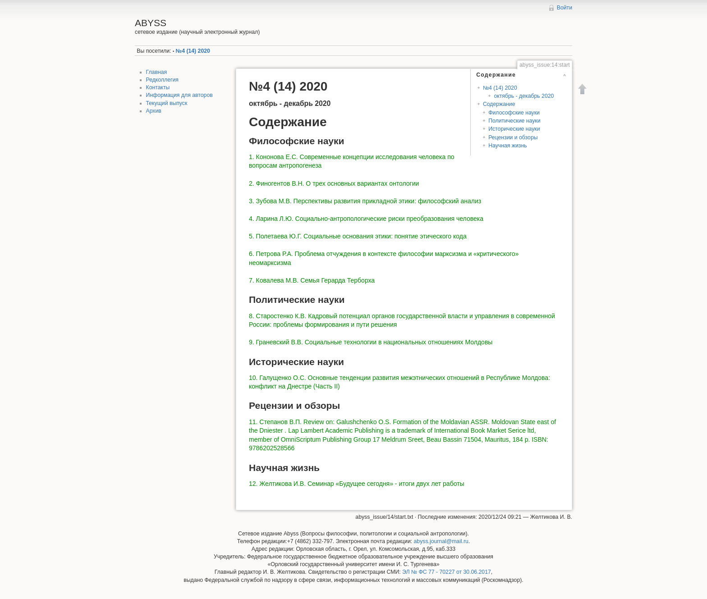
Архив (153, 111)
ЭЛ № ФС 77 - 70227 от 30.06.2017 (446, 572)
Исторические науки (514, 129)
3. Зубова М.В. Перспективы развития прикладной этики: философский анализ (365, 201)
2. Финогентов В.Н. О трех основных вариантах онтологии (334, 183)
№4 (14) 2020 (193, 51)
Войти (564, 8)
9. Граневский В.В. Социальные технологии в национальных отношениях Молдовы (370, 342)
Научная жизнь (507, 145)
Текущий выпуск (167, 103)
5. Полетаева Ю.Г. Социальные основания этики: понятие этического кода (358, 236)
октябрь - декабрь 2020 (524, 96)
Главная (156, 72)
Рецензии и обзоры (512, 137)
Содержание (499, 104)
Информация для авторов (179, 95)
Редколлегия (162, 80)
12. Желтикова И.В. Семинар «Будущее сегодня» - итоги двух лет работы (356, 483)
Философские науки (514, 113)
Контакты (158, 87)
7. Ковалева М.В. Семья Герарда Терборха (312, 280)
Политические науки (514, 121)
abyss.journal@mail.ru (441, 541)
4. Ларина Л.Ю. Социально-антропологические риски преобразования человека (366, 218)
